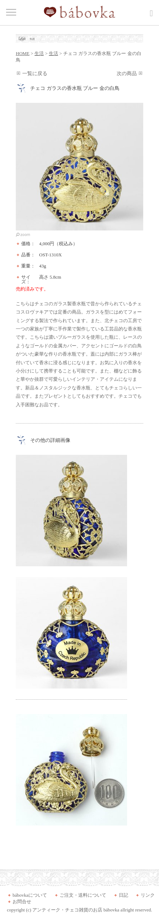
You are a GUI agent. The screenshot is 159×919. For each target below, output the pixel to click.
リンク (148, 895)
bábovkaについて (30, 895)
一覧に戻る (34, 73)
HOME (22, 53)
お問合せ (22, 901)
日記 (123, 895)
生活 (39, 53)
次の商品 (127, 73)
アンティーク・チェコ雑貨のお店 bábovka (75, 910)
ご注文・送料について (83, 895)
